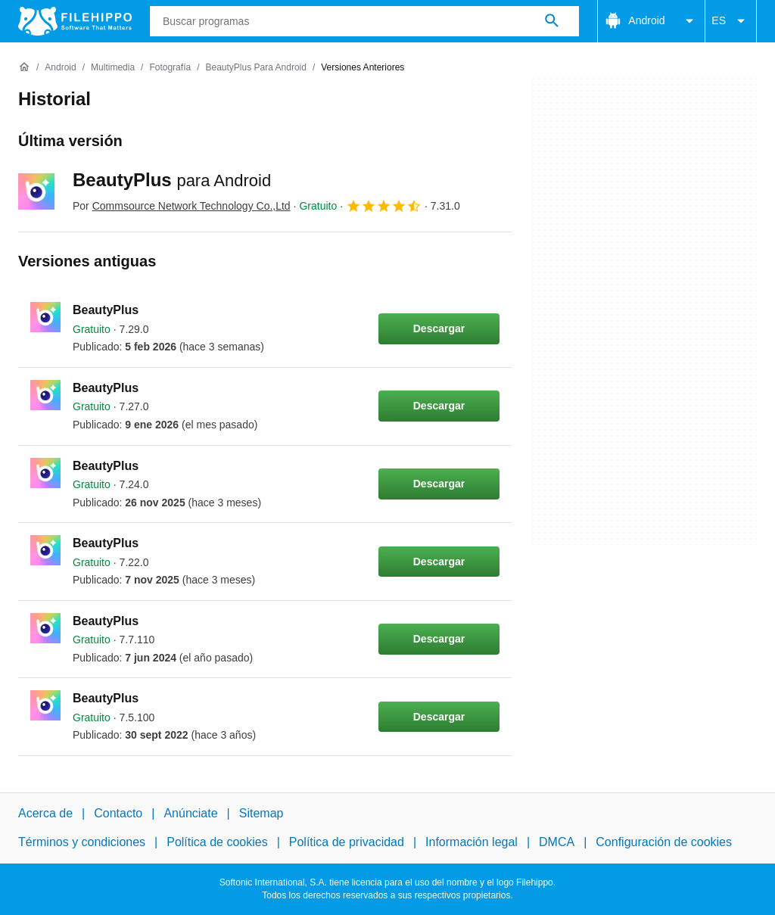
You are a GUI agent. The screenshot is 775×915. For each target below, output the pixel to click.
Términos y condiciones (81, 842)
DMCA (556, 842)
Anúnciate (190, 813)
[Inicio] (24, 67)
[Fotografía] (170, 67)
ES (730, 21)
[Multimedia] (113, 67)
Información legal (471, 842)
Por (182, 206)
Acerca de (45, 813)
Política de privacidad (346, 842)
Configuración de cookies (664, 842)
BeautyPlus (172, 180)
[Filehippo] (75, 21)
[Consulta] (364, 21)
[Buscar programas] (552, 21)
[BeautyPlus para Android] (255, 67)
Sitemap (261, 813)
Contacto (118, 813)
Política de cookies (217, 842)
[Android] (60, 67)
